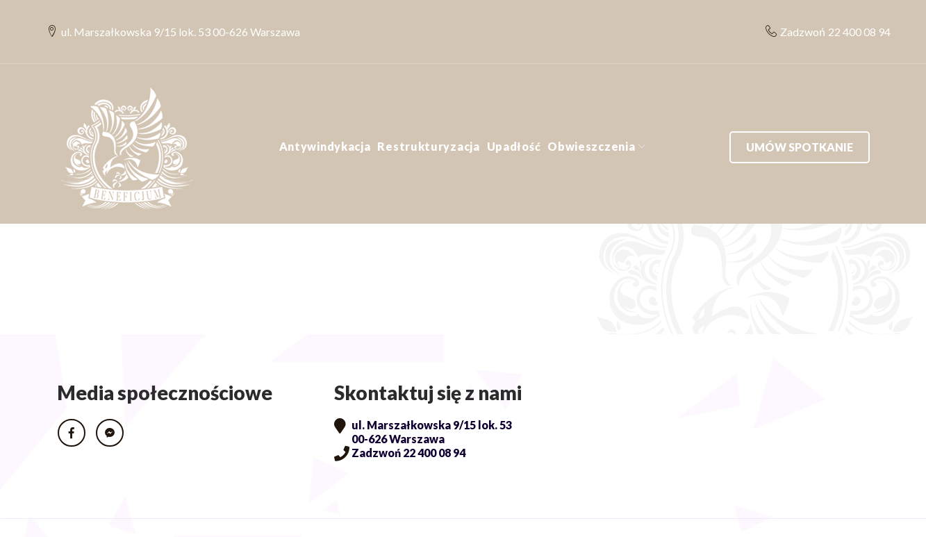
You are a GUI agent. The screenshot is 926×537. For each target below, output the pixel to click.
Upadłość (514, 118)
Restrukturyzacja (428, 118)
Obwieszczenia (591, 118)
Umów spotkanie (799, 119)
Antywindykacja (325, 118)
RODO (77, 513)
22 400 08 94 (849, 17)
